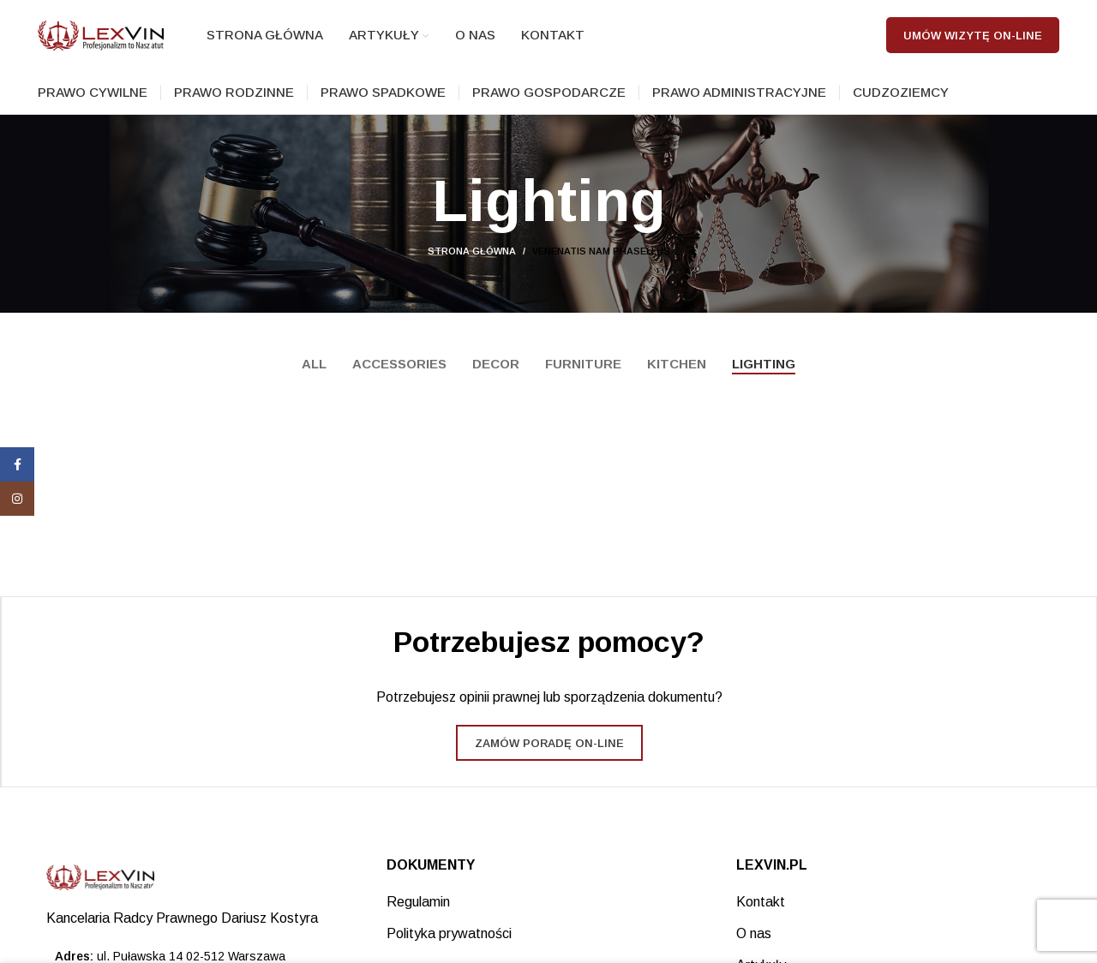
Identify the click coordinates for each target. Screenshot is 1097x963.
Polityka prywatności (449, 948)
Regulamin (418, 916)
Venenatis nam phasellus (601, 266)
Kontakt (760, 916)
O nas (753, 948)
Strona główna (472, 266)
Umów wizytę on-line (972, 42)
